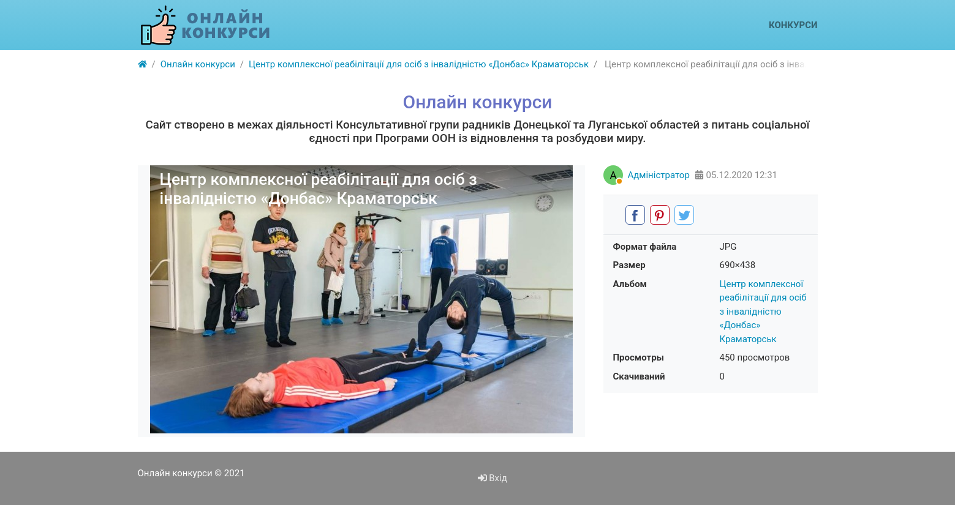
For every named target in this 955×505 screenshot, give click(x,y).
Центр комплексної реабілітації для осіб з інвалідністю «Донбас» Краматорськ (763, 312)
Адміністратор (659, 175)
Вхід (492, 478)
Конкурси (793, 25)
